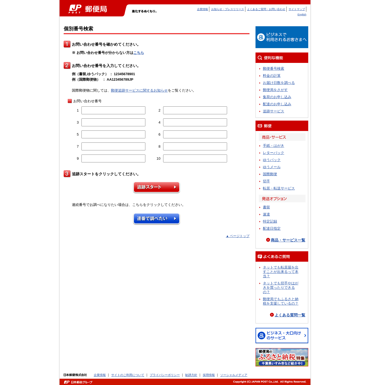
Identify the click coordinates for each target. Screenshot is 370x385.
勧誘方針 (191, 375)
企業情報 (202, 9)
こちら (138, 53)
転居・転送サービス (279, 188)
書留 (266, 207)
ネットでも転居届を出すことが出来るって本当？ (280, 271)
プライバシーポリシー (165, 375)
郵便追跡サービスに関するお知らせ (139, 90)
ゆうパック (272, 160)
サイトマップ (297, 9)
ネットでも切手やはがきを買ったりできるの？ (280, 287)
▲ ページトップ (237, 236)
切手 (266, 181)
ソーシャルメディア (233, 375)
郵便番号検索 (273, 68)
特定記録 (270, 221)
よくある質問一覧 (290, 315)
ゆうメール (272, 167)
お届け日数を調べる (279, 83)
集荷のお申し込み (277, 97)
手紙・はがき (273, 146)
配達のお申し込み (277, 104)
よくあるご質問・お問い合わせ (266, 9)
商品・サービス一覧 (288, 240)
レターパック (273, 153)
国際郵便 (270, 174)
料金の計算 (272, 76)
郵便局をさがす (275, 90)
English (302, 14)
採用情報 (209, 375)
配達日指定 (272, 228)
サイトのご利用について (127, 375)
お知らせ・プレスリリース (227, 9)
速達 (266, 214)
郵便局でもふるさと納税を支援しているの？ (280, 301)
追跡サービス (273, 111)
